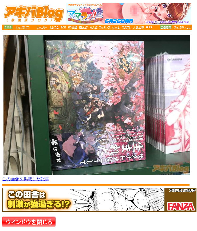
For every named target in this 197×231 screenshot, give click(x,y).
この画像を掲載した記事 (25, 179)
